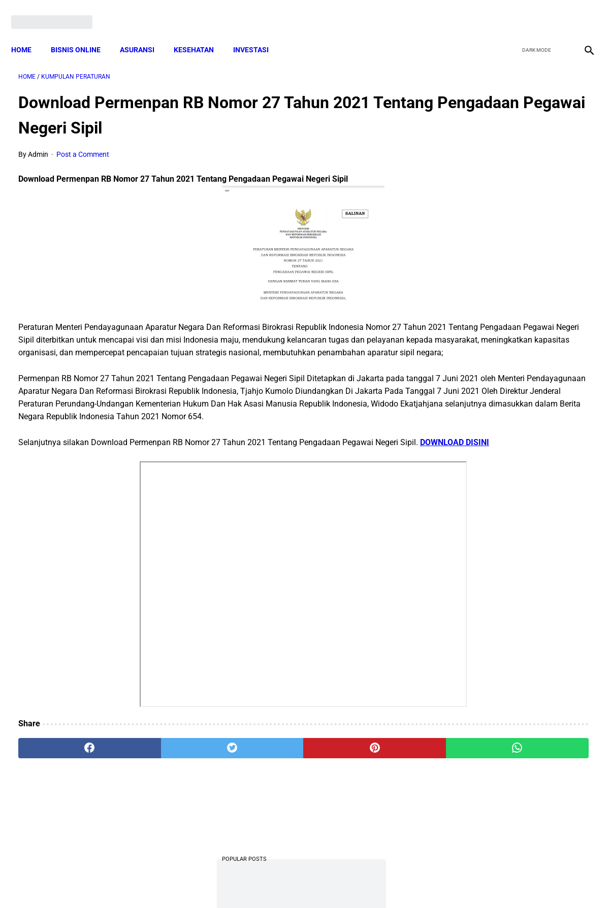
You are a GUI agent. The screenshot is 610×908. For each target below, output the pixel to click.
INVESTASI (258, 33)
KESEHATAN (201, 33)
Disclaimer (299, 882)
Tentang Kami (438, 882)
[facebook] (509, 11)
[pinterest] (258, 789)
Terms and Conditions (185, 882)
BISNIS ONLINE (83, 33)
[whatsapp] (355, 789)
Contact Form (384, 882)
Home (28, 33)
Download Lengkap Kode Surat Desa (513, 292)
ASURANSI (144, 33)
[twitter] (533, 11)
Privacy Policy (251, 882)
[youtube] (557, 11)
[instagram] (581, 11)
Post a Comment (82, 145)
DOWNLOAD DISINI (72, 483)
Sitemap (339, 882)
